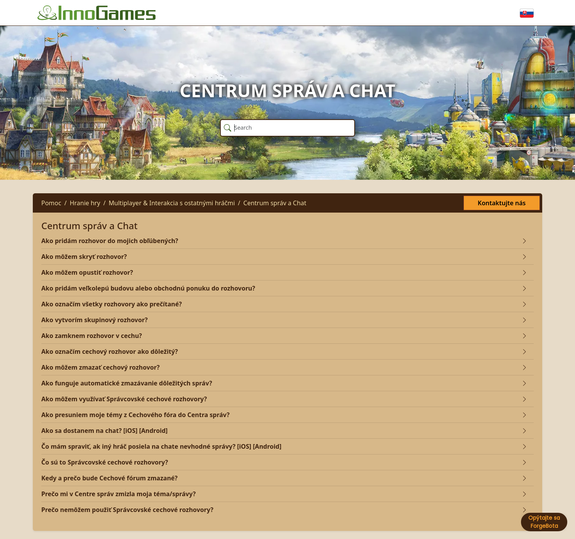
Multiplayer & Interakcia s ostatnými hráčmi (172, 203)
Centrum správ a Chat (275, 203)
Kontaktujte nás (502, 203)
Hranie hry (85, 203)
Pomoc (51, 203)
